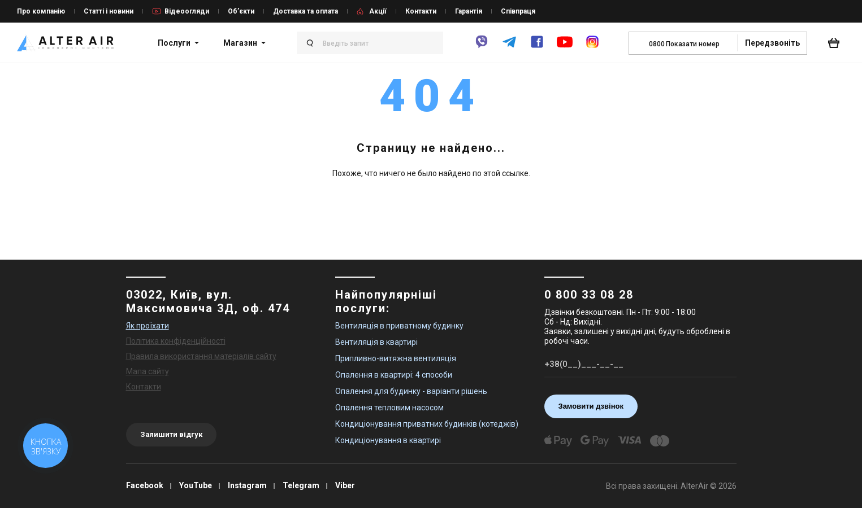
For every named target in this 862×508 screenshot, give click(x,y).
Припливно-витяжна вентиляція (395, 358)
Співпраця (518, 11)
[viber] (482, 46)
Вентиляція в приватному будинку (399, 325)
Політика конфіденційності (176, 340)
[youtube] (565, 47)
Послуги (174, 42)
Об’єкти (241, 11)
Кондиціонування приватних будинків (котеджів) (426, 423)
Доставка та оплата (305, 11)
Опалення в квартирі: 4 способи (393, 374)
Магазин (240, 42)
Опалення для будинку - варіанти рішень (411, 391)
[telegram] (509, 46)
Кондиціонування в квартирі (388, 440)
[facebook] (537, 46)
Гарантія (468, 11)
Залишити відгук (171, 434)
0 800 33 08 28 (589, 294)
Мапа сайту (147, 371)
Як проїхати (147, 325)
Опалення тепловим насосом (389, 407)
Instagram (247, 485)
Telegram (301, 485)
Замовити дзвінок (591, 406)
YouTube (195, 485)
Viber (345, 485)
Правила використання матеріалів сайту (201, 356)
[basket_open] (836, 42)
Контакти (420, 11)
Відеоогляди (186, 11)
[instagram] (592, 46)
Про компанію (41, 11)
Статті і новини (108, 11)
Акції (378, 11)
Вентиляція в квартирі (376, 342)
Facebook (144, 485)
